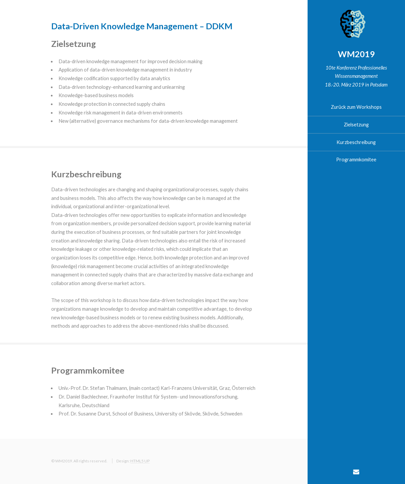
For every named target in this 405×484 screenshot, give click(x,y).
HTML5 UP (140, 460)
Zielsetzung (356, 124)
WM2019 (356, 54)
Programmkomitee (356, 159)
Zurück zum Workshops (356, 107)
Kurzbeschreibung (356, 142)
